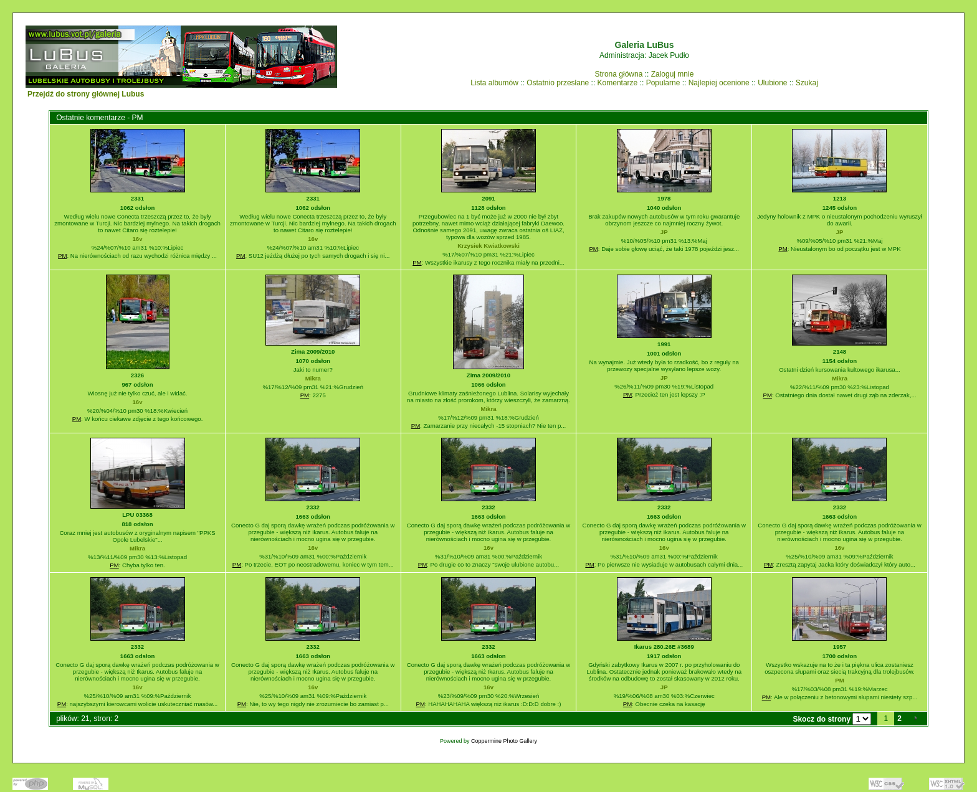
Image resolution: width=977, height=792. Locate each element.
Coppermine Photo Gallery (504, 741)
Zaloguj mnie (672, 74)
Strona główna (619, 74)
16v (138, 238)
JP (664, 232)
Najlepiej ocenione (719, 82)
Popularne (663, 82)
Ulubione (772, 82)
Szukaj (807, 82)
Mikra (313, 378)
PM (62, 255)
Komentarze (618, 82)
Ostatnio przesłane (558, 82)
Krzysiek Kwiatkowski (488, 245)
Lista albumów (494, 82)
